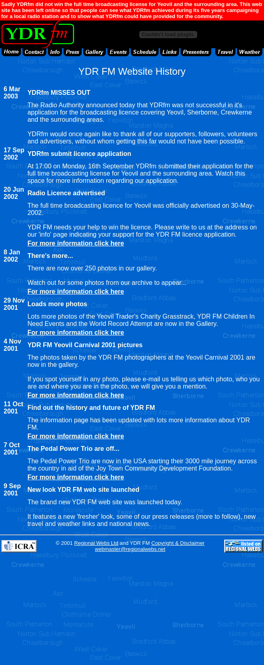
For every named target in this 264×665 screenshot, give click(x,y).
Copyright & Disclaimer (177, 543)
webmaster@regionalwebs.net (130, 549)
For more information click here (75, 243)
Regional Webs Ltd (96, 543)
